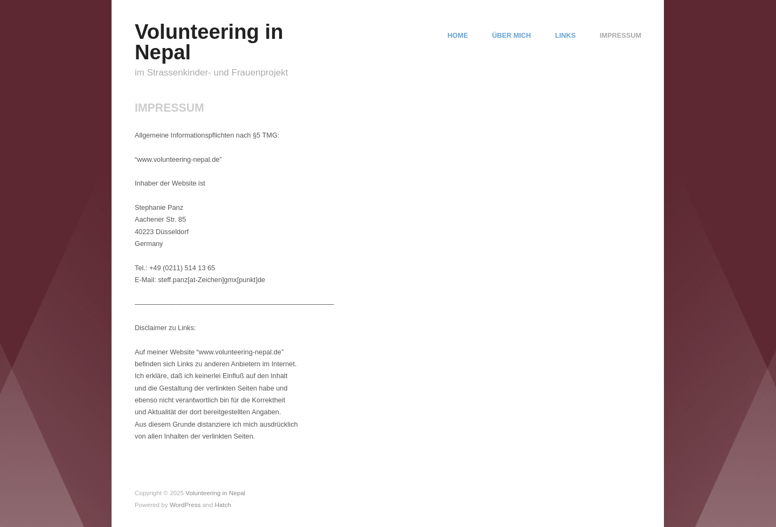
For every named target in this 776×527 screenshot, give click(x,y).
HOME (457, 35)
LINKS (565, 35)
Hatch (222, 504)
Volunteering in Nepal (209, 42)
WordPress (185, 504)
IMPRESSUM (620, 35)
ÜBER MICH (511, 35)
